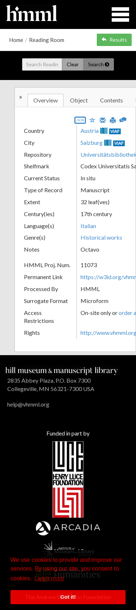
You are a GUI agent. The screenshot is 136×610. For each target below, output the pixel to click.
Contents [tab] (111, 100)
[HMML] (62, 370)
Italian (88, 225)
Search (98, 64)
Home (16, 40)
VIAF (115, 131)
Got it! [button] (67, 597)
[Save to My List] (92, 119)
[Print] (113, 119)
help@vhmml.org (28, 404)
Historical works (101, 237)
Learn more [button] (49, 578)
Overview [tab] (45, 100)
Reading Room (46, 40)
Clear (73, 64)
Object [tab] (79, 100)
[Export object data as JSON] (80, 122)
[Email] (103, 119)
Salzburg (92, 142)
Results (114, 40)
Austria (90, 130)
